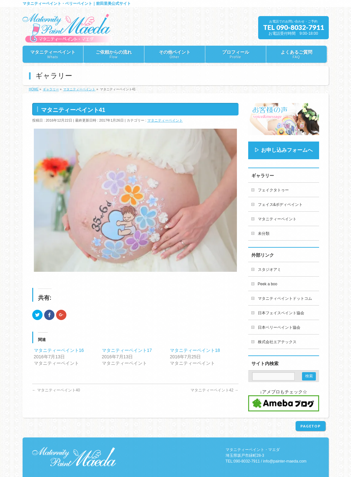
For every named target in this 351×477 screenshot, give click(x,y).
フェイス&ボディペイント (280, 204)
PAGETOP (310, 426)
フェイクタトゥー (273, 190)
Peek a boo (268, 284)
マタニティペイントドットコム (285, 298)
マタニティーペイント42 (214, 390)
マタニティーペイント (165, 120)
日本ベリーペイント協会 (279, 327)
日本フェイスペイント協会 (281, 313)
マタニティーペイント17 (127, 350)
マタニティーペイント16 (59, 350)
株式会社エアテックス (277, 342)
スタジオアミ (269, 269)
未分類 (263, 233)
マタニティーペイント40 (56, 390)
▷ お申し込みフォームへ (283, 150)
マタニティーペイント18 (195, 350)
